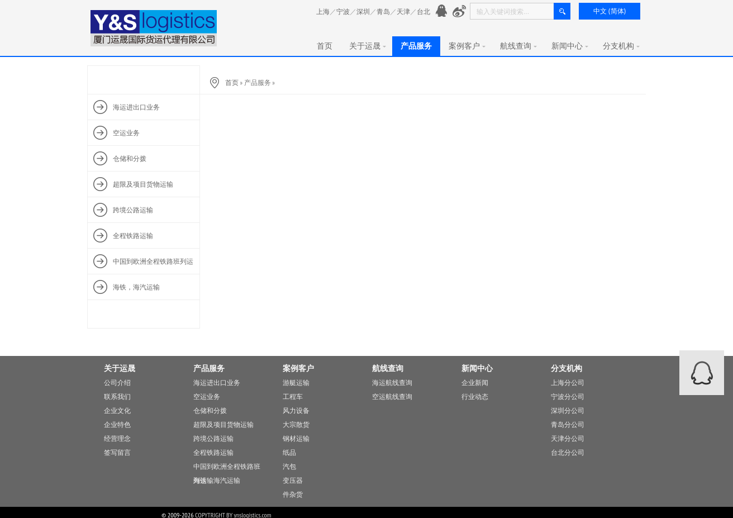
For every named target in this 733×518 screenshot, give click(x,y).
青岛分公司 (567, 424)
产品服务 (416, 46)
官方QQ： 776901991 (443, 11)
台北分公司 (567, 452)
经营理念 (117, 438)
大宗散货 (296, 424)
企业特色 (117, 424)
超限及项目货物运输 (223, 424)
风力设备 (296, 410)
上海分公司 (567, 382)
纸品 (289, 452)
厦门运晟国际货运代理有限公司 (154, 28)
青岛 (383, 11)
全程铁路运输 (213, 452)
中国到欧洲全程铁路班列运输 (226, 467)
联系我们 (117, 396)
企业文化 (117, 410)
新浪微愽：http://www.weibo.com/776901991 (460, 11)
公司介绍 (117, 382)
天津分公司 (567, 438)
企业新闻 (474, 382)
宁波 (343, 11)
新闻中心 (569, 46)
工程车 (293, 396)
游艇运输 (296, 382)
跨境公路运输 (213, 438)
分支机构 (621, 46)
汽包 (289, 466)
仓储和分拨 (210, 410)
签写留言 (117, 452)
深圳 (363, 11)
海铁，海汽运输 (216, 480)
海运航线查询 (392, 382)
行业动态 (474, 396)
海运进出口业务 (216, 382)
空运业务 (206, 396)
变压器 (293, 480)
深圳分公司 (567, 410)
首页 (324, 46)
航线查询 (518, 46)
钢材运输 (296, 438)
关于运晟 (367, 46)
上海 (323, 11)
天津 (403, 11)
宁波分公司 (567, 396)
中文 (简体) (609, 11)
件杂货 (293, 494)
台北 (423, 11)
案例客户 (467, 46)
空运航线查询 (392, 396)
